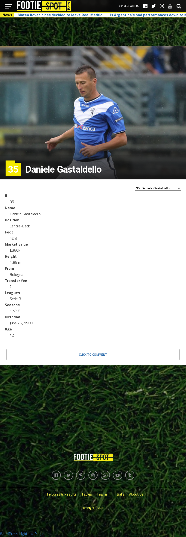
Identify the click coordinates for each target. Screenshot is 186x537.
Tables (86, 494)
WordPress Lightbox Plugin (22, 534)
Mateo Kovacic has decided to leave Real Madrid (60, 15)
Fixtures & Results (62, 494)
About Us (136, 494)
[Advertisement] (93, 31)
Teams (102, 494)
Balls (120, 494)
